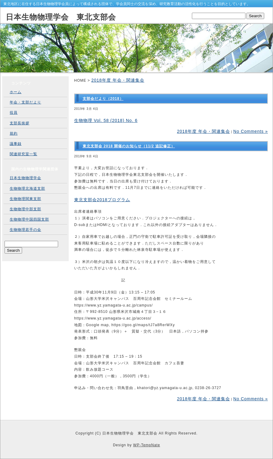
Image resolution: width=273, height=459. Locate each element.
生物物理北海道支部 (27, 188)
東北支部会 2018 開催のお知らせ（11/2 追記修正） (129, 146)
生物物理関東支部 (25, 199)
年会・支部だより (25, 102)
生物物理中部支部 (25, 209)
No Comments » (250, 131)
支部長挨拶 (19, 123)
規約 (14, 133)
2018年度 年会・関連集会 (117, 80)
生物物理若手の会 (25, 230)
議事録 (15, 144)
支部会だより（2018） (103, 99)
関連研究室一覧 (23, 154)
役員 (14, 112)
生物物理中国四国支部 (29, 219)
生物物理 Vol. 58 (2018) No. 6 (105, 120)
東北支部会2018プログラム (102, 199)
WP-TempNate (146, 445)
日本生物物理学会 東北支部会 (61, 17)
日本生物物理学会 (25, 178)
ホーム (15, 92)
